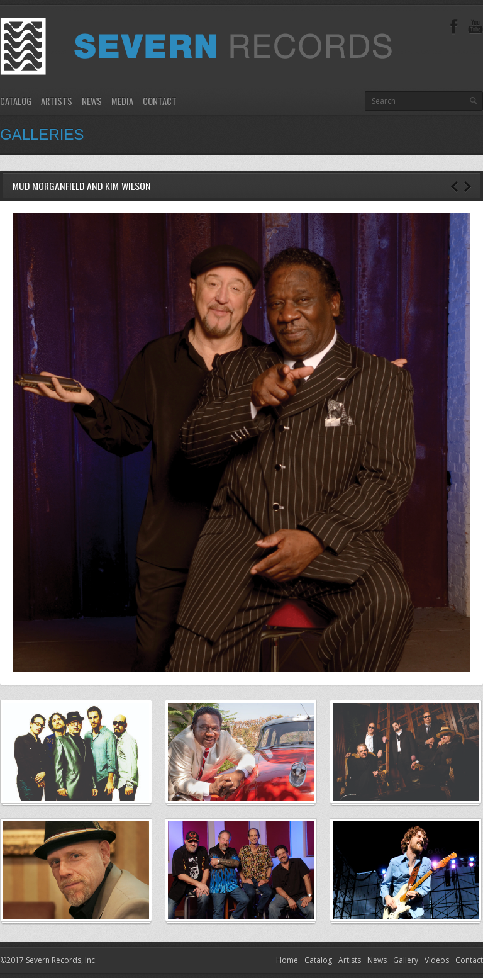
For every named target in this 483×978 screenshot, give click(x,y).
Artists (56, 101)
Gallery (405, 960)
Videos (437, 960)
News (92, 101)
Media (122, 101)
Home (287, 960)
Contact (160, 101)
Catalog (15, 101)
